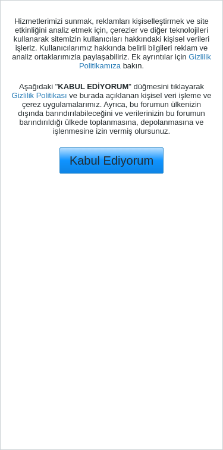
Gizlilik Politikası (39, 95)
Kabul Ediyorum (111, 160)
